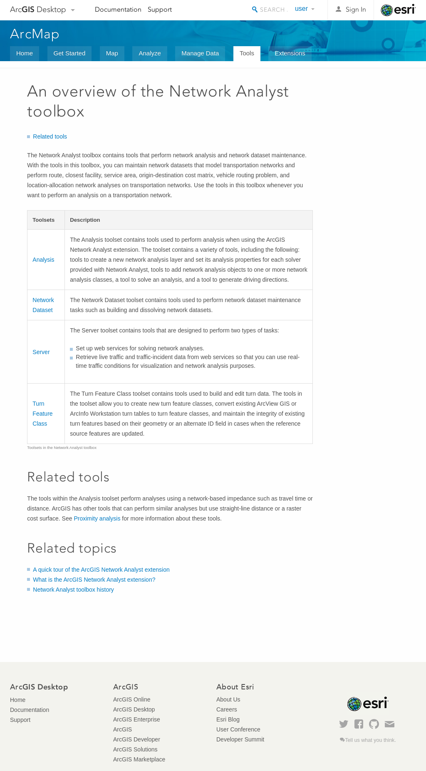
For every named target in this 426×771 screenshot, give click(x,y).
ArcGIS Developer (136, 739)
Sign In (356, 9)
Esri (398, 10)
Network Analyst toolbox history (73, 589)
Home (24, 53)
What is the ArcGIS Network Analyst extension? (94, 579)
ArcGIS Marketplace (139, 759)
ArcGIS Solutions (135, 749)
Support (160, 9)
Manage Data (200, 53)
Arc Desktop (38, 9)
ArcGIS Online (131, 699)
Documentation (118, 9)
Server (41, 352)
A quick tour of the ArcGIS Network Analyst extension (101, 569)
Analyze (150, 53)
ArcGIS (122, 729)
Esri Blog (228, 719)
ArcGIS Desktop (134, 709)
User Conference (238, 729)
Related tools (50, 136)
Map (112, 53)
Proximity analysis (97, 518)
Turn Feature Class (42, 413)
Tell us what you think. (370, 740)
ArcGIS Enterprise (136, 719)
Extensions (290, 53)
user (301, 8)
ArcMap (35, 34)
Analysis (43, 259)
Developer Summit (240, 739)
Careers (226, 709)
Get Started (70, 53)
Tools (247, 53)
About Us (228, 699)
